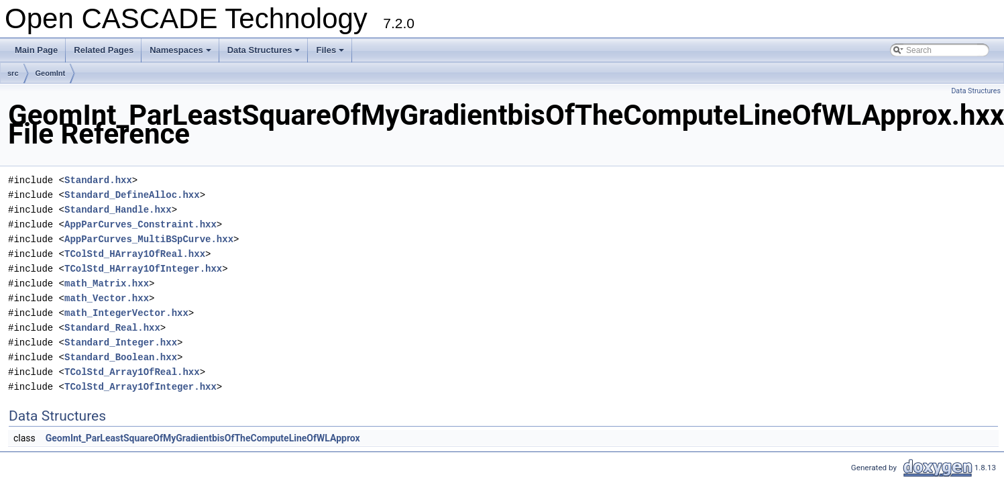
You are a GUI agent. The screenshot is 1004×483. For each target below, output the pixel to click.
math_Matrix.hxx (106, 283)
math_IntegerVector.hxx (126, 313)
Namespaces (181, 53)
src (13, 73)
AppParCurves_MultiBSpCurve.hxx (148, 239)
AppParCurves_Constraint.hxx (140, 224)
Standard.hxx (98, 180)
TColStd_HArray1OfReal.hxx (134, 254)
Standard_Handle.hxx (118, 209)
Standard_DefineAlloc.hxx (132, 195)
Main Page (36, 50)
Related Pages (103, 50)
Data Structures (264, 53)
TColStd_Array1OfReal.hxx (132, 372)
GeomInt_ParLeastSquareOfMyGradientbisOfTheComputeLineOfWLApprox (203, 438)
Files (331, 53)
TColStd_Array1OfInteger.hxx (140, 386)
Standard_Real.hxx (112, 327)
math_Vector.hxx (106, 298)
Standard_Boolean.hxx (120, 357)
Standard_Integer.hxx (120, 342)
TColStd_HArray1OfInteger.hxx (143, 268)
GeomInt (51, 73)
